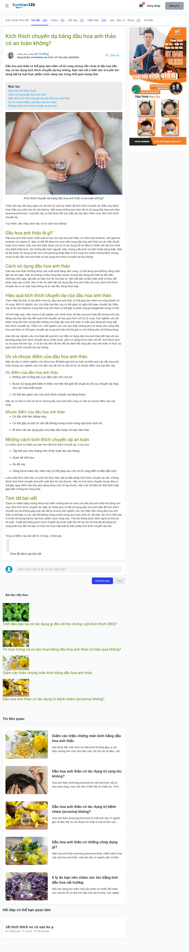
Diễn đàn (97, 20)
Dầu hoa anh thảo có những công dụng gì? (84, 844)
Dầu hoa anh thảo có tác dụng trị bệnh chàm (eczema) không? (53, 699)
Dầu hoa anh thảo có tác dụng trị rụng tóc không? (87, 773)
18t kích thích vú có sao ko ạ (29, 927)
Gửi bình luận (102, 580)
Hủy (119, 580)
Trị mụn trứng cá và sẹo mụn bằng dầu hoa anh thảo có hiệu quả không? (62, 649)
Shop (134, 20)
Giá (112, 20)
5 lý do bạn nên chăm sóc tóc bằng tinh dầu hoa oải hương (85, 880)
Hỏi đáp (76, 20)
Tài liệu (148, 20)
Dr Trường (42, 53)
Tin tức (39, 20)
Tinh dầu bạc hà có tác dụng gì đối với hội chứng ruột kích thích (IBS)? (60, 624)
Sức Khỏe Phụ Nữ (17, 20)
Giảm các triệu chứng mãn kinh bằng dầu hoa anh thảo (47, 673)
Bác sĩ (121, 20)
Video (58, 20)
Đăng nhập (153, 5)
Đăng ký (174, 5)
